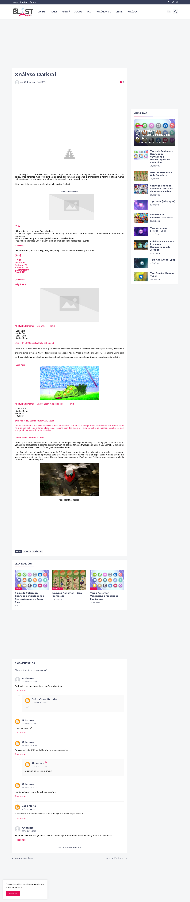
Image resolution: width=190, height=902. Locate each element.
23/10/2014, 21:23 (29, 831)
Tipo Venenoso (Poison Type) (158, 229)
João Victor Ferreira (44, 699)
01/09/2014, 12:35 (39, 766)
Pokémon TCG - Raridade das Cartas (161, 216)
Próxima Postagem (115, 858)
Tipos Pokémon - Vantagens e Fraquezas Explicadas (104, 595)
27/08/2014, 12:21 (29, 723)
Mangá (66, 11)
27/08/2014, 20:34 (30, 787)
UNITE (119, 11)
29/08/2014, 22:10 (29, 809)
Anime (41, 11)
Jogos (78, 11)
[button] (168, 11)
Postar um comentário (69, 847)
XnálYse (37, 551)
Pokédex (132, 11)
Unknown (28, 720)
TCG (89, 11)
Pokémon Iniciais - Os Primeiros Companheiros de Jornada (162, 245)
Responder (20, 690)
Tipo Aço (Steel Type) (162, 259)
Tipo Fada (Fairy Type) (162, 201)
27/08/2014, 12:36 (39, 703)
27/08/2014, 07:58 (30, 682)
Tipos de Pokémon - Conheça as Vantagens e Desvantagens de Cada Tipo (29, 597)
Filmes (54, 11)
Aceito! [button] (13, 893)
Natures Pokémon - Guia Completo (67, 594)
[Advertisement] (95, 44)
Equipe (23, 2)
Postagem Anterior (24, 858)
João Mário (29, 806)
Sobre (33, 2)
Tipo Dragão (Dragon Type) (162, 274)
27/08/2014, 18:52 (29, 745)
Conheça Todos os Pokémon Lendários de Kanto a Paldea (161, 188)
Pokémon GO (103, 11)
